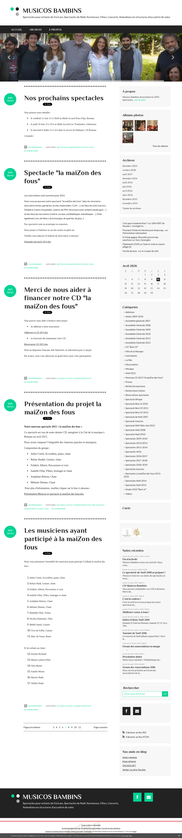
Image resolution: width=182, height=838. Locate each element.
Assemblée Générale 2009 (138, 329)
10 (75, 727)
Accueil (16, 29)
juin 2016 (127, 186)
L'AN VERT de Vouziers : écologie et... (143, 224)
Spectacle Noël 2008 (135, 430)
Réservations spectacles (137, 395)
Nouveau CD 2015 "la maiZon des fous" (74, 378)
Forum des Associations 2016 (138, 667)
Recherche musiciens (135, 386)
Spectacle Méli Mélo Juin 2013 (140, 425)
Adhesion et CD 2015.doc (36, 332)
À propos (55, 29)
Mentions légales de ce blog (74, 831)
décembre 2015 (129, 199)
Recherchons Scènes (135, 390)
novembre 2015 (130, 203)
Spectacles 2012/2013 (136, 443)
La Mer (129, 360)
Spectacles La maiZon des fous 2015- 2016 (75, 147)
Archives (35, 29)
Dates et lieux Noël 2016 (136, 619)
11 (79, 727)
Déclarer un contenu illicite (54, 831)
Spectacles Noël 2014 (136, 480)
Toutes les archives (131, 208)
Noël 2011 (131, 373)
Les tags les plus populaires (111, 828)
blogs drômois (129, 761)
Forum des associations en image (141, 646)
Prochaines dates (132, 656)
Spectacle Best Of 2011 (137, 408)
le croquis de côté (150, 251)
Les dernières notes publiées (91, 828)
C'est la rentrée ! (131, 599)
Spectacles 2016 (133, 451)
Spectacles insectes (135, 469)
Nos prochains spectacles (64, 98)
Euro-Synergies (143, 240)
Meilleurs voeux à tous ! (135, 612)
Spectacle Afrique (134, 399)
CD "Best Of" (132, 347)
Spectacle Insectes (134, 421)
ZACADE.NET (129, 765)
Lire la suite (140, 100)
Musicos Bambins (52, 10)
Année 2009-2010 (134, 316)
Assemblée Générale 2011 (138, 338)
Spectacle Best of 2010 (137, 403)
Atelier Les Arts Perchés (134, 769)
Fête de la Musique (134, 351)
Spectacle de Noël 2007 (137, 417)
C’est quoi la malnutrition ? (135, 223)
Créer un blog (86, 825)
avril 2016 (127, 190)
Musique (130, 369)
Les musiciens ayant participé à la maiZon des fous (63, 539)
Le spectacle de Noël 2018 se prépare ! (143, 572)
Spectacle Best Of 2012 (137, 412)
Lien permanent (33, 147)
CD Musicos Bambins (134, 585)
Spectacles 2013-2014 (136, 447)
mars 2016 (127, 195)
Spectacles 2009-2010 (136, 438)
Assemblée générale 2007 (138, 320)
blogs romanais (129, 757)
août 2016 (127, 182)
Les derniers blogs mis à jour (71, 828)
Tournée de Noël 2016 (134, 633)
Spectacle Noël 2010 (135, 434)
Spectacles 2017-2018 (136, 460)
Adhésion (130, 312)
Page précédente (31, 727)
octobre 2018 (129, 170)
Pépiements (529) (130, 244)
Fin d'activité (129, 559)
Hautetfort (97, 825)
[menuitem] (18, 29)
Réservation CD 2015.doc (36, 344)
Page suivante (100, 727)
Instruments (131, 355)
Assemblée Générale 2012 (138, 342)
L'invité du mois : (130, 251)
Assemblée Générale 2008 (138, 325)
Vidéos (129, 494)
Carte (126, 508)
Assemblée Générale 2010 (138, 334)
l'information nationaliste (134, 233)
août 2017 (127, 174)
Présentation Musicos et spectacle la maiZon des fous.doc (54, 494)
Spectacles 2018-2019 (136, 464)
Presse (129, 382)
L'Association (132, 364)
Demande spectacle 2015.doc (37, 241)
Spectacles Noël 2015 (136, 485)
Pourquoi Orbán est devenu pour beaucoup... (143, 230)
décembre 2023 (129, 166)
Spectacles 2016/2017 (136, 456)
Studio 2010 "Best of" (136, 489)
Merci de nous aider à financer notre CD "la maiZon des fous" (57, 298)
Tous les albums (160, 146)
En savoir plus (127, 836)
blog (134, 831)
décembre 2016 (129, 178)
